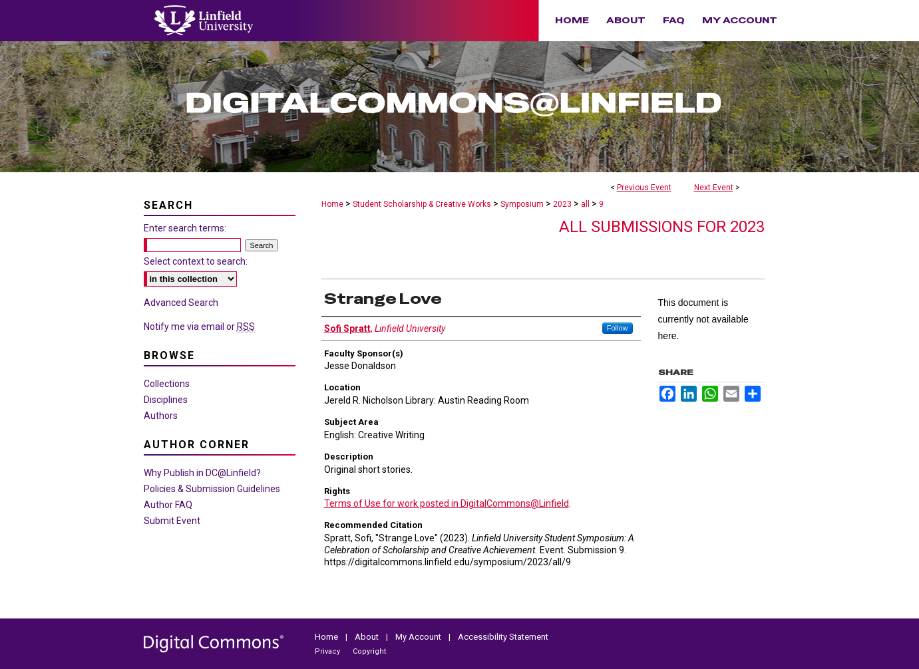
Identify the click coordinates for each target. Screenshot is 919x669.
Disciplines (166, 399)
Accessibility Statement (503, 637)
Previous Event (644, 187)
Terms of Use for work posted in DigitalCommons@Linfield (446, 503)
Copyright (369, 651)
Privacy (328, 651)
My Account (419, 637)
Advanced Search (181, 302)
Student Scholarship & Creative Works (423, 204)
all (586, 204)
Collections (167, 383)
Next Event (713, 187)
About (368, 637)
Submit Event (172, 520)
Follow (617, 328)
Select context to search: (196, 261)
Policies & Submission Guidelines (212, 488)
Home (332, 204)
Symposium (523, 204)
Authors (161, 415)
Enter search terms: (185, 228)
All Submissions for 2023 (662, 226)
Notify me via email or (199, 326)
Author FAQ (168, 504)
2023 (563, 204)
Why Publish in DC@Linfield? (202, 473)
